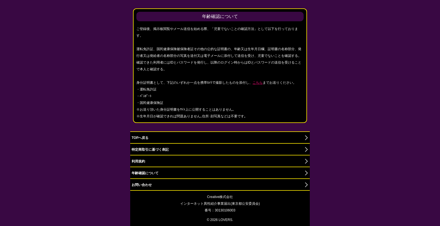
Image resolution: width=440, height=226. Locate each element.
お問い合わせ (142, 185)
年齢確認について (145, 173)
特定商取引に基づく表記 (150, 150)
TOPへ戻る (140, 138)
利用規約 (138, 161)
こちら (258, 83)
